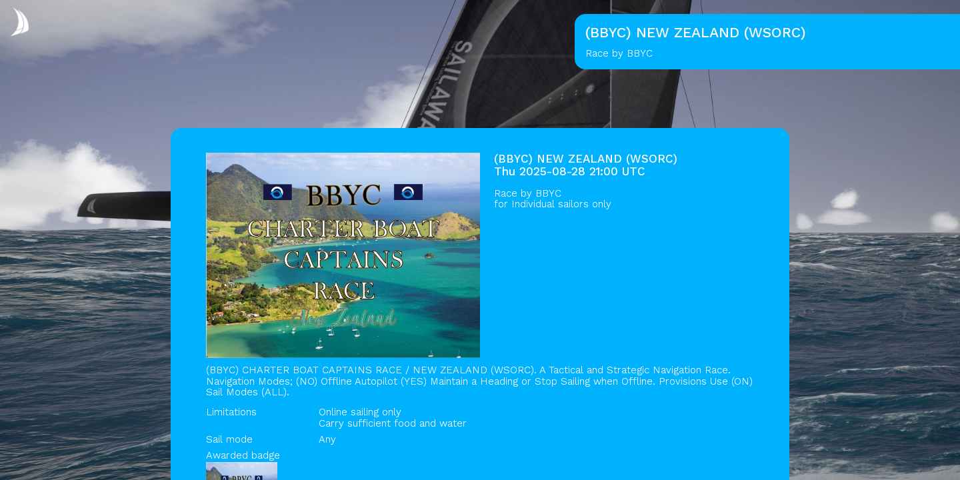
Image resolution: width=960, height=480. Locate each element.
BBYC (548, 193)
